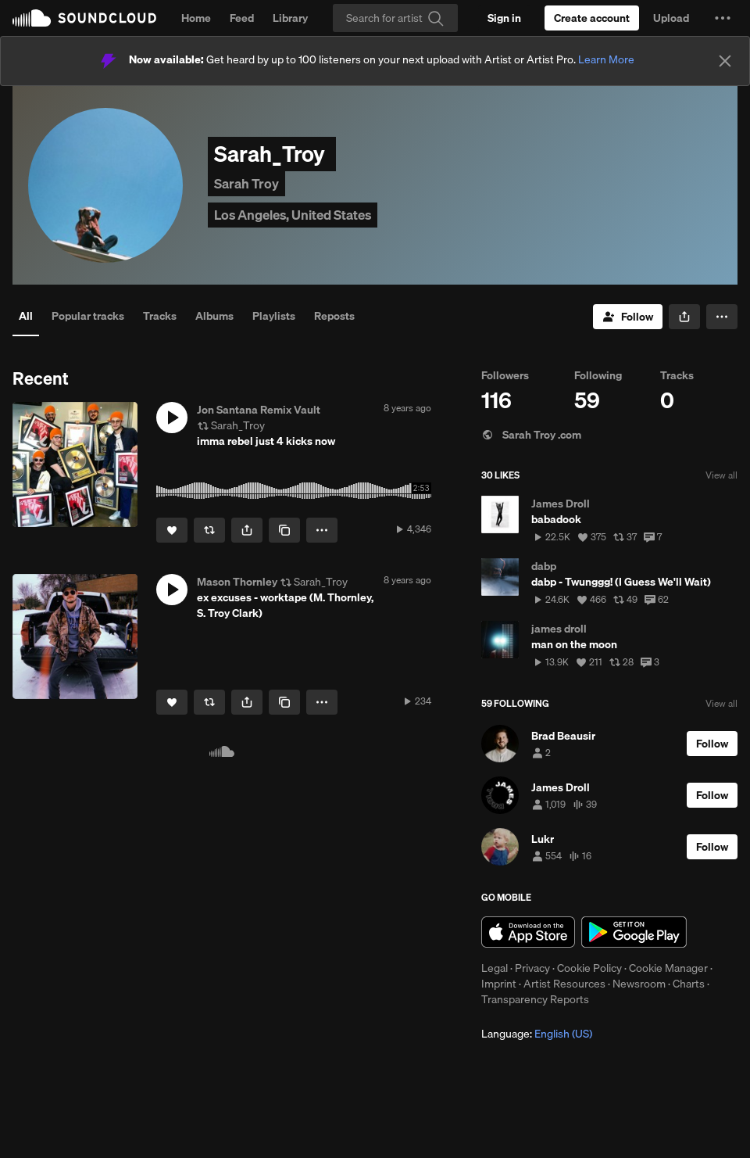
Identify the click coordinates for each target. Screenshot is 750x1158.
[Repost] (209, 530)
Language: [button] (536, 1033)
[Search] (395, 18)
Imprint (498, 983)
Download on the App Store (528, 932)
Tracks (160, 315)
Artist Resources (564, 983)
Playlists (273, 315)
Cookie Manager (668, 968)
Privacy (532, 968)
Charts (689, 983)
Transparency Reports (535, 999)
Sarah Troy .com (531, 434)
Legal (494, 968)
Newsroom (639, 983)
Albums (214, 315)
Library (290, 18)
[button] (723, 18)
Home (196, 18)
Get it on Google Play (634, 932)
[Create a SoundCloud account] (592, 17)
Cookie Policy (589, 968)
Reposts (334, 315)
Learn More (606, 59)
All (26, 315)
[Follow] (627, 316)
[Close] (725, 61)
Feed (242, 18)
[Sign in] (504, 17)
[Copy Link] (284, 530)
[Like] (172, 530)
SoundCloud (84, 18)
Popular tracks (88, 315)
